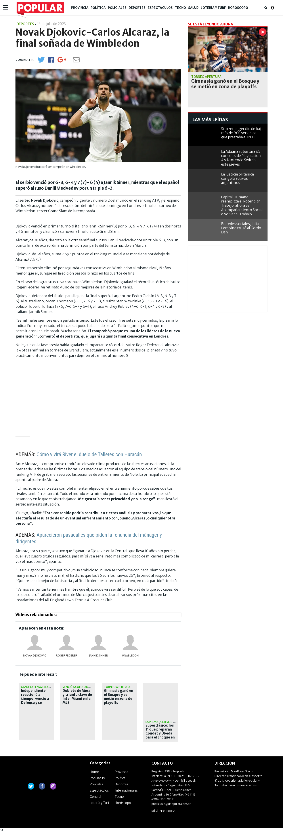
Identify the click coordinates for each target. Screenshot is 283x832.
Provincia (79, 8)
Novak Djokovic (34, 655)
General (95, 797)
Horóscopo (238, 8)
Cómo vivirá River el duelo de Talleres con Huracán (89, 454)
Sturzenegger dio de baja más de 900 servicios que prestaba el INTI (241, 132)
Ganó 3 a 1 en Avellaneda (38, 687)
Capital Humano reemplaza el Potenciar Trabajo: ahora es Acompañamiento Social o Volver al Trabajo (242, 205)
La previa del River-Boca (163, 721)
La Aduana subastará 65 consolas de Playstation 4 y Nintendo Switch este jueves (241, 157)
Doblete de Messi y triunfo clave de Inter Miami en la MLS (77, 697)
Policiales (117, 8)
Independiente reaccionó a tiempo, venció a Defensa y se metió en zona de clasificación (35, 701)
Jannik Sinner (98, 655)
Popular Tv (97, 778)
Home (94, 772)
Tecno (180, 8)
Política (98, 8)
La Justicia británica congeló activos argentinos (237, 178)
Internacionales (126, 790)
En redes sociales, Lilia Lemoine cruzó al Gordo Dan (241, 227)
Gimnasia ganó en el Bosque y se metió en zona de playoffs (118, 697)
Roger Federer (66, 655)
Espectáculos (160, 8)
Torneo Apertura (117, 687)
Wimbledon (130, 655)
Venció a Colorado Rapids (81, 687)
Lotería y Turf (213, 8)
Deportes (137, 8)
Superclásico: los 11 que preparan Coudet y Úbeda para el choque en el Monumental (160, 733)
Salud (193, 8)
